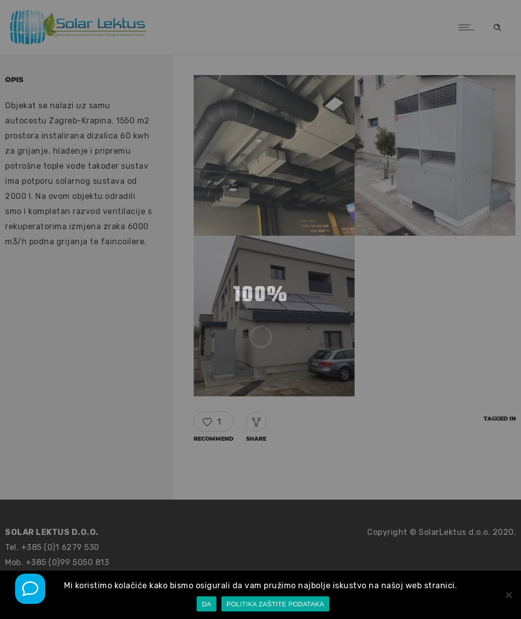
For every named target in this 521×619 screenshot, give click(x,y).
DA (206, 604)
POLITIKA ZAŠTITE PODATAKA (275, 604)
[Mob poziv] (30, 589)
